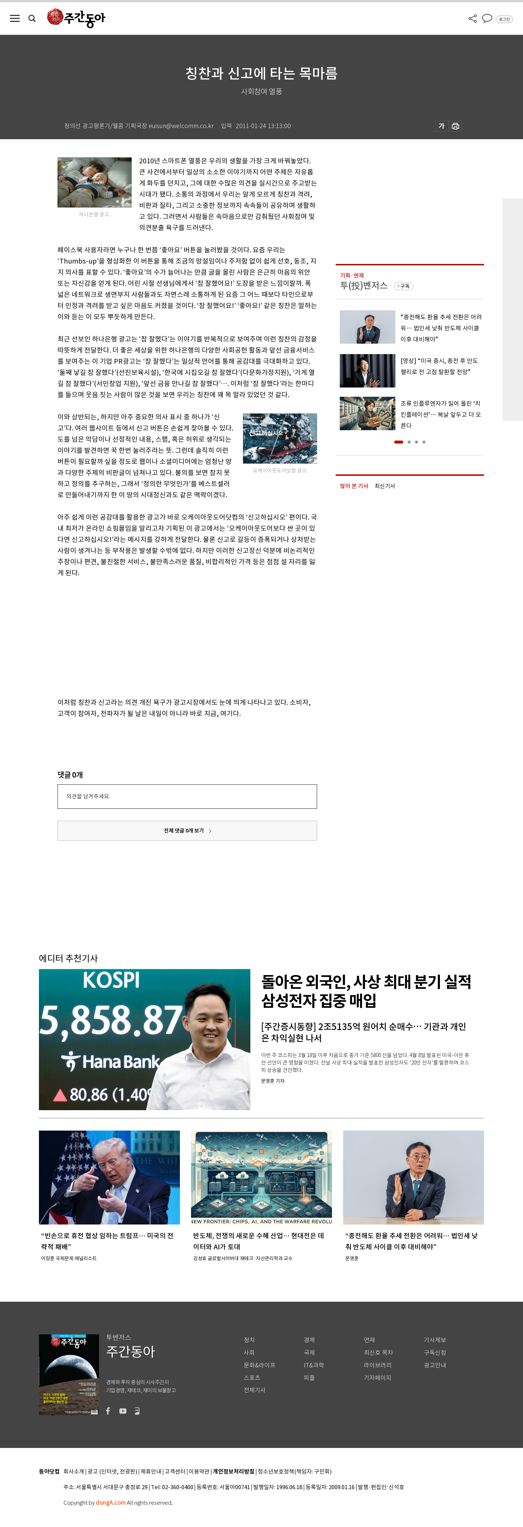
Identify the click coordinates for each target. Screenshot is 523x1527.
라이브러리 (378, 1365)
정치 (249, 1340)
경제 (309, 1340)
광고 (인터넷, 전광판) (112, 1472)
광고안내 (435, 1365)
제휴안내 (151, 1472)
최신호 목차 (378, 1352)
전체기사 (255, 1390)
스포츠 (252, 1378)
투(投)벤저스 (364, 285)
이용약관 (199, 1472)
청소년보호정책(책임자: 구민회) (295, 1472)
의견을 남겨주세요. (88, 796)
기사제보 (435, 1340)
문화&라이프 (260, 1365)
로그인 (504, 19)
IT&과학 (314, 1365)
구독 (405, 286)
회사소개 (73, 1472)
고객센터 (175, 1472)
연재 (369, 1340)
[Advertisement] (168, 636)
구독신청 (435, 1352)
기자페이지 (378, 1378)
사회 (249, 1352)
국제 (309, 1352)
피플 (309, 1378)
